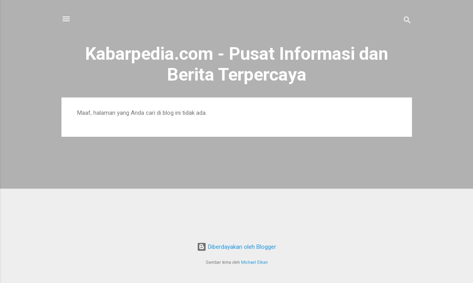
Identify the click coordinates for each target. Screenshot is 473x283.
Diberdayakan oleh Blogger (236, 246)
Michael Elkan (254, 262)
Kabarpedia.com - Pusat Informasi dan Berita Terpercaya (236, 64)
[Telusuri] (407, 21)
